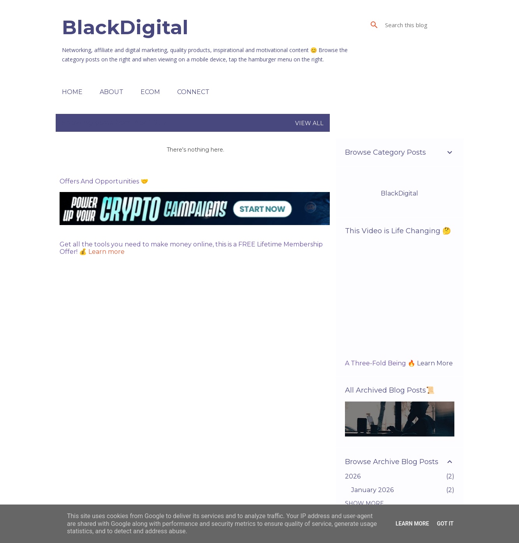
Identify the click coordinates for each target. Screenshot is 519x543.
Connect (193, 92)
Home (72, 92)
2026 (353, 476)
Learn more (106, 251)
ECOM (150, 92)
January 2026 (372, 490)
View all (309, 123)
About (111, 92)
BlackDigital (125, 27)
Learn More (435, 363)
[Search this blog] (423, 25)
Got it (445, 523)
